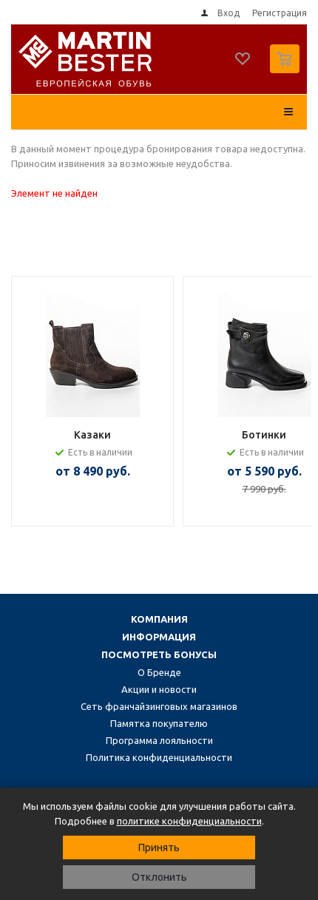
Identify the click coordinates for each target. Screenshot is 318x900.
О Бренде (159, 672)
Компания (159, 619)
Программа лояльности (159, 740)
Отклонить (159, 877)
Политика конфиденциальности (159, 757)
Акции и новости (159, 689)
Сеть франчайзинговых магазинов (159, 706)
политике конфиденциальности (189, 821)
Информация (159, 637)
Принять (159, 847)
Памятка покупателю (159, 723)
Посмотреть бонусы (159, 654)
